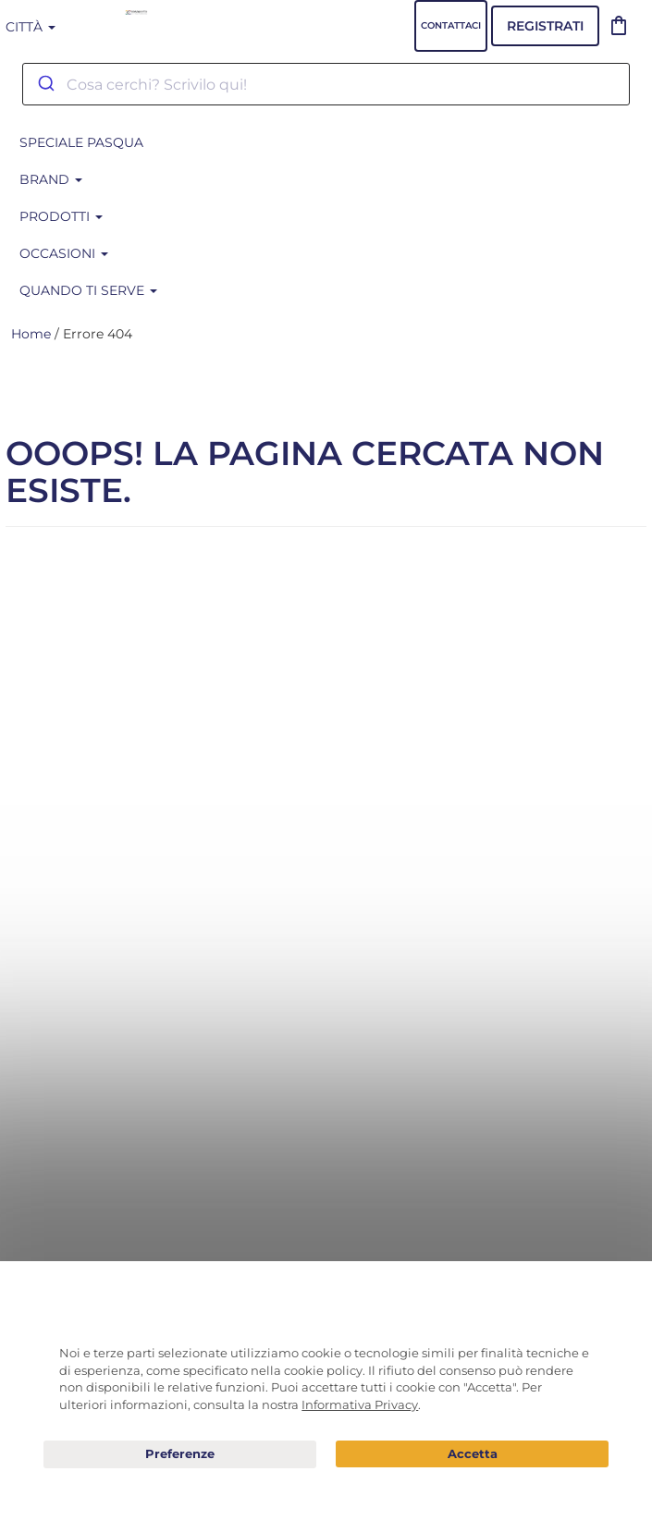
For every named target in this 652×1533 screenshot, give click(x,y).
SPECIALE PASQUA (81, 142)
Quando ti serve (88, 290)
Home (31, 333)
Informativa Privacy (359, 1404)
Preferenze (179, 1454)
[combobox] (326, 84)
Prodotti (61, 216)
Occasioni (63, 253)
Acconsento (472, 1454)
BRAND (50, 179)
